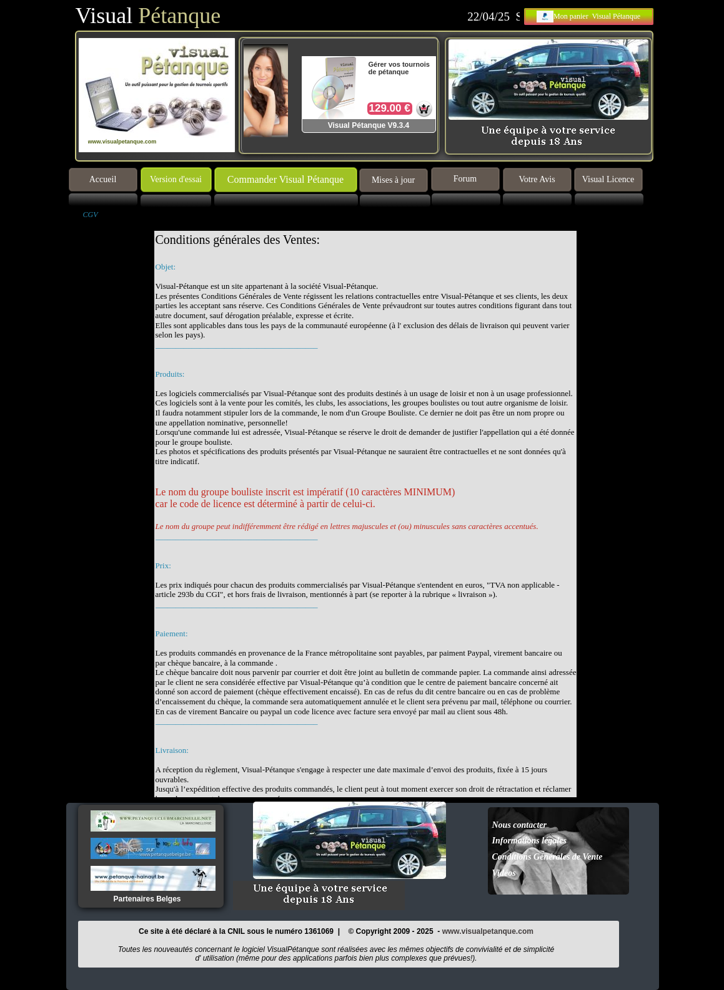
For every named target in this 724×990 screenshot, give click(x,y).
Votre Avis (536, 179)
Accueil (103, 179)
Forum (465, 178)
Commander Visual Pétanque (285, 179)
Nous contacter (519, 825)
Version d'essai (176, 179)
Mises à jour (393, 180)
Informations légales (529, 840)
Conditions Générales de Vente (547, 856)
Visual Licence (608, 179)
